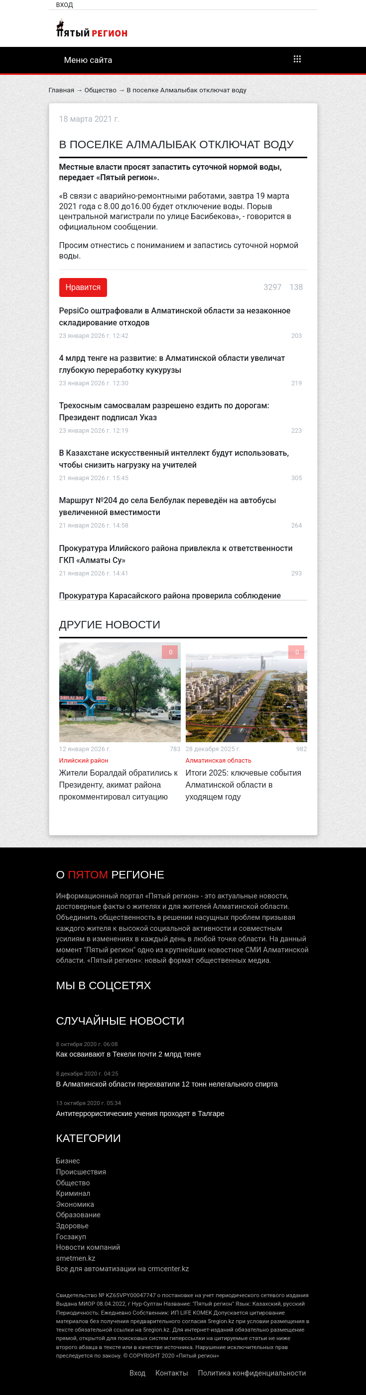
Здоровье (72, 1226)
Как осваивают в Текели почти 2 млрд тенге (128, 1054)
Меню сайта (183, 59)
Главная (62, 90)
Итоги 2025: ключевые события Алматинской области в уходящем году (244, 785)
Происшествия (81, 1172)
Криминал (73, 1193)
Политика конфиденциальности (252, 1373)
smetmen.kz (76, 1258)
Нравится (83, 287)
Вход (64, 4)
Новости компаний (88, 1247)
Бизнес (68, 1161)
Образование (78, 1215)
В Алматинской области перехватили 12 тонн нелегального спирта (167, 1084)
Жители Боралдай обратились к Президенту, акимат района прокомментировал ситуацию (118, 785)
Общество (101, 90)
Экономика (75, 1204)
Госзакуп (71, 1237)
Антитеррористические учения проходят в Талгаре (140, 1113)
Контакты (171, 1373)
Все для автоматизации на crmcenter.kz (122, 1269)
